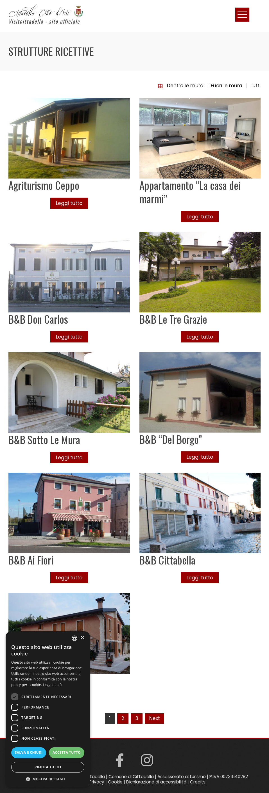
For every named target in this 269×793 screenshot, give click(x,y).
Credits (197, 782)
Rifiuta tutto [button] (48, 767)
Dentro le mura (185, 85)
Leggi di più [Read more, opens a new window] (52, 684)
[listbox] (74, 638)
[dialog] (48, 709)
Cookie (115, 782)
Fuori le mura (226, 85)
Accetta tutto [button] (67, 752)
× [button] (82, 638)
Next (154, 718)
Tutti (255, 85)
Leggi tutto (69, 203)
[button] (47, 779)
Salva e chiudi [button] (29, 752)
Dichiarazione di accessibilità (156, 782)
